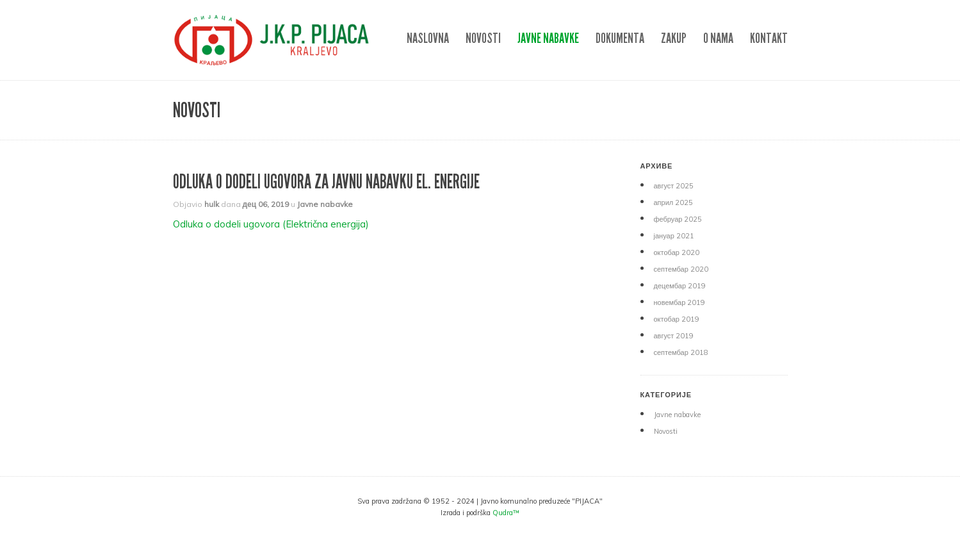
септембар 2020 (681, 269)
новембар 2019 (680, 302)
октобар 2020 (676, 252)
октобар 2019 (676, 319)
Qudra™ (505, 512)
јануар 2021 (674, 235)
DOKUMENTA (620, 38)
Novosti (483, 38)
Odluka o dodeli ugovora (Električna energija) (271, 224)
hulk (211, 204)
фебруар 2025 (678, 219)
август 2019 (674, 335)
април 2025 (674, 202)
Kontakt (769, 38)
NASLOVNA (428, 38)
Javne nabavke (548, 38)
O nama (718, 38)
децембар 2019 (680, 285)
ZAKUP (674, 38)
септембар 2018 (681, 352)
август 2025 (674, 185)
